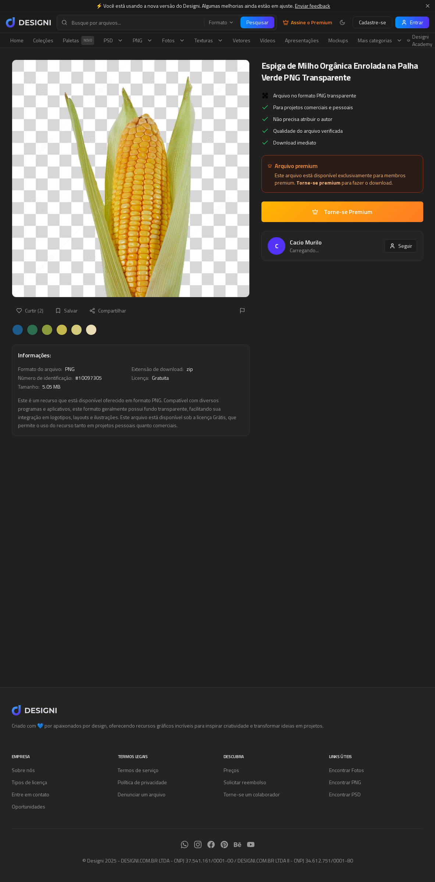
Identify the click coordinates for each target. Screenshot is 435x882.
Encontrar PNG (345, 782)
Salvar (66, 310)
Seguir (400, 246)
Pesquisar (257, 22)
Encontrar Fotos (346, 770)
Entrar (412, 22)
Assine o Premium (307, 22)
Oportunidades (28, 806)
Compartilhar (107, 310)
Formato (221, 22)
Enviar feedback (312, 6)
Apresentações (302, 40)
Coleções (43, 40)
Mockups (338, 40)
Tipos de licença (29, 782)
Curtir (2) (29, 310)
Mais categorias (380, 40)
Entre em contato (30, 794)
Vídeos (267, 40)
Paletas (78, 40)
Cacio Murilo (306, 242)
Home (17, 40)
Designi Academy (420, 40)
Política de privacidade (142, 782)
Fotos (173, 40)
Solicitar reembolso (245, 782)
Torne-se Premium (342, 211)
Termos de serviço (138, 770)
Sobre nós (23, 770)
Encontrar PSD (345, 794)
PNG (143, 40)
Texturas (209, 40)
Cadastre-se (372, 22)
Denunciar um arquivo (141, 794)
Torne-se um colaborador (252, 794)
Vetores (241, 40)
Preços (231, 770)
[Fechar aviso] (427, 5)
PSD (113, 40)
